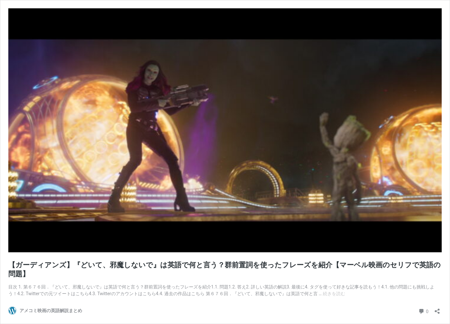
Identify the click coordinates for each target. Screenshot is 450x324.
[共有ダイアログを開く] (437, 309)
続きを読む (334, 293)
